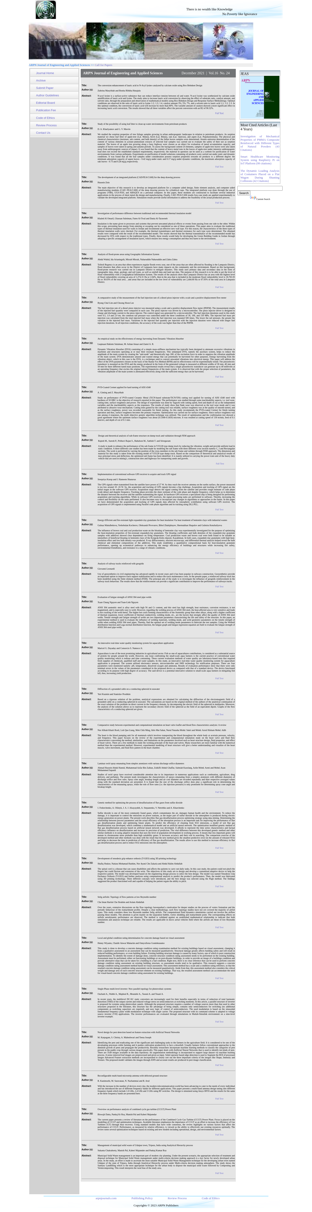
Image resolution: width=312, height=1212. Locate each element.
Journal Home (45, 73)
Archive (41, 80)
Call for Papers (103, 65)
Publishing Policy (142, 1198)
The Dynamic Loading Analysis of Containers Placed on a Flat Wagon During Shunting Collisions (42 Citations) (260, 176)
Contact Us (43, 132)
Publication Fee (46, 110)
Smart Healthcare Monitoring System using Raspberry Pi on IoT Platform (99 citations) (260, 160)
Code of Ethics (45, 118)
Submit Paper (44, 88)
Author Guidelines (47, 95)
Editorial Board (45, 102)
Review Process (46, 125)
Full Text (219, 113)
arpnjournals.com (106, 1198)
